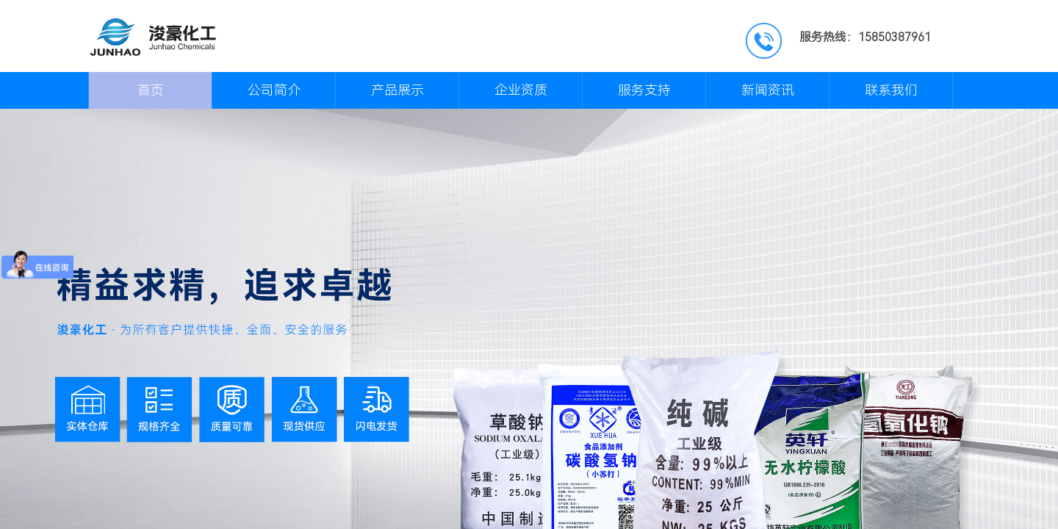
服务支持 (644, 90)
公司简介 (274, 90)
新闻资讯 (767, 90)
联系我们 (891, 90)
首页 (150, 90)
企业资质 (520, 90)
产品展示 (397, 90)
